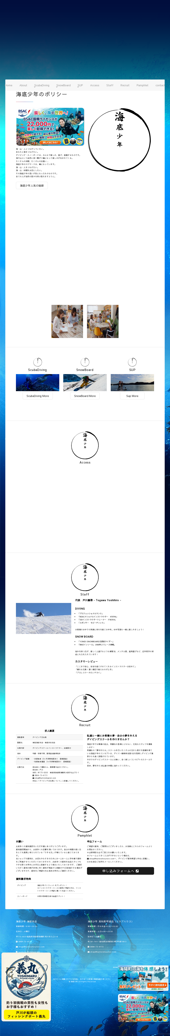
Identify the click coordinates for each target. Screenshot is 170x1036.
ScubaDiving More (38, 396)
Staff (109, 85)
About (23, 85)
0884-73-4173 (40, 775)
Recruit (125, 85)
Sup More (132, 396)
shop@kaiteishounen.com (44, 778)
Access (94, 85)
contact (160, 85)
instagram (33, 952)
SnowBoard (63, 85)
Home (8, 85)
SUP (80, 85)
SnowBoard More (85, 396)
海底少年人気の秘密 (32, 185)
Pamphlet (142, 85)
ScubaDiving (41, 85)
